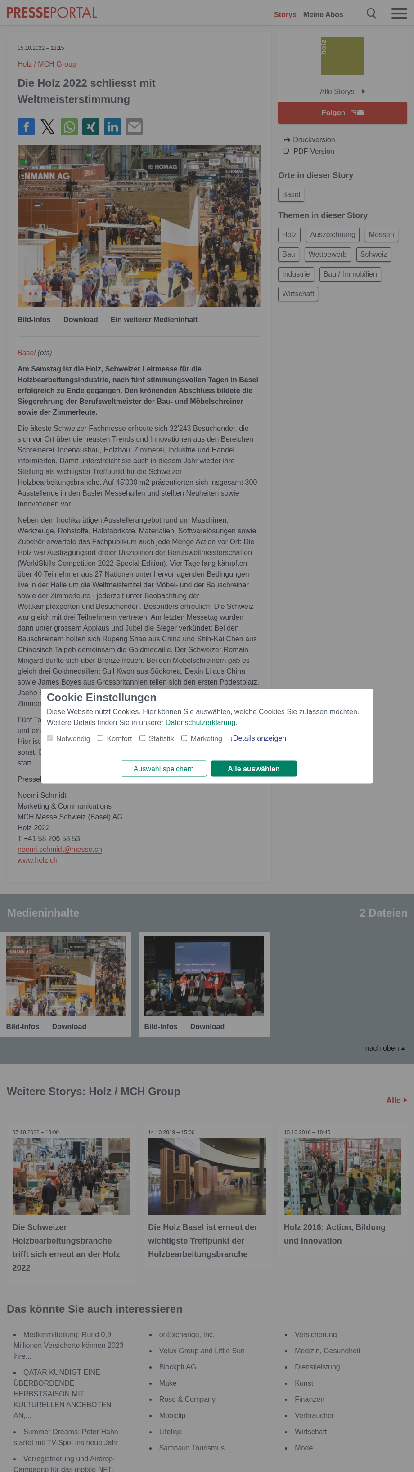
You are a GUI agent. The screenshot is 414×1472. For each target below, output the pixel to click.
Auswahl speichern (164, 769)
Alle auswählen (254, 769)
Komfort (119, 738)
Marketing (206, 738)
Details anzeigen (259, 737)
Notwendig (73, 738)
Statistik (161, 738)
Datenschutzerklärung (201, 721)
